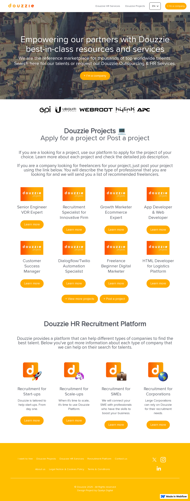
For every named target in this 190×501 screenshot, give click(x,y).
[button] (155, 6)
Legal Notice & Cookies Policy (66, 469)
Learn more (32, 224)
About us (40, 469)
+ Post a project (114, 298)
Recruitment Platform (99, 459)
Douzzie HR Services (108, 6)
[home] (21, 6)
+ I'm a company (176, 6)
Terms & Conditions (99, 469)
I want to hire (25, 459)
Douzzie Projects (135, 6)
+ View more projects (79, 298)
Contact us (121, 459)
